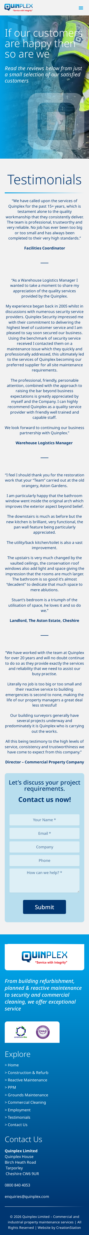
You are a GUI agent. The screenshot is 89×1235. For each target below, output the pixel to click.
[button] (80, 7)
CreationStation (68, 1227)
